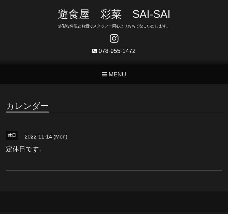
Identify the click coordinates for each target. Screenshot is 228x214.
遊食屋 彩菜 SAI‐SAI (114, 14)
